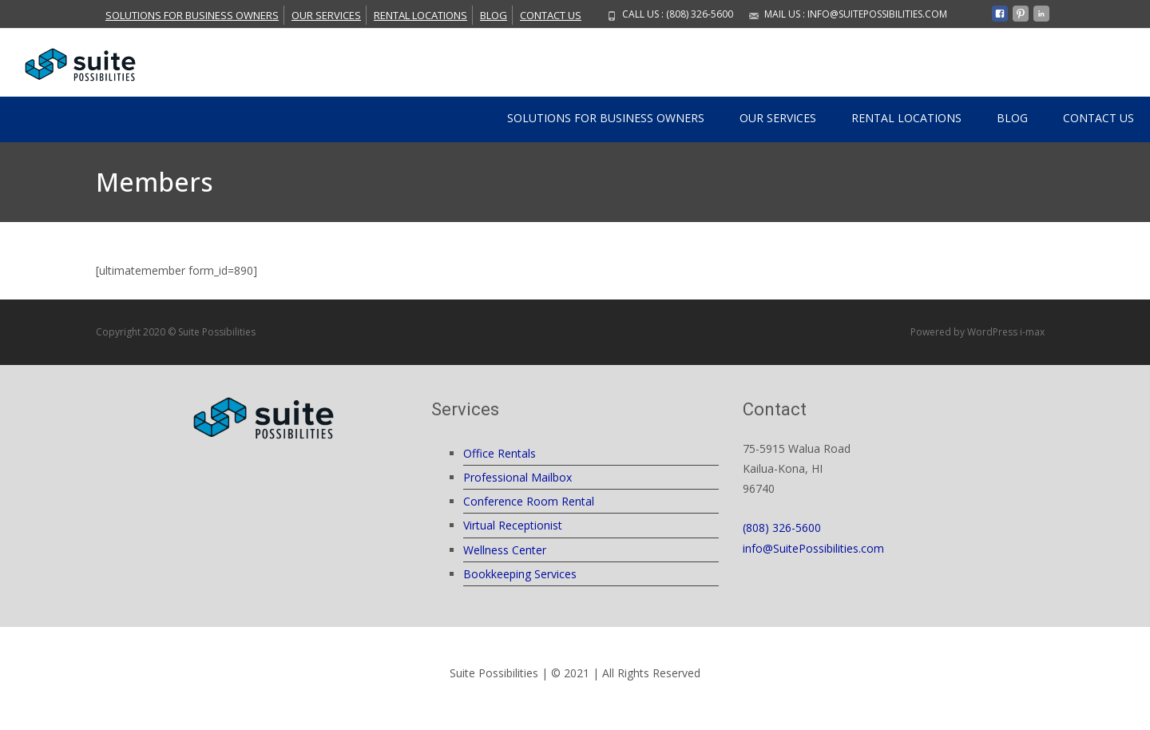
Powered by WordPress (965, 332)
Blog (493, 15)
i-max (1033, 332)
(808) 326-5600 (782, 527)
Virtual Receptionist (512, 525)
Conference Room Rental (528, 501)
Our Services (326, 15)
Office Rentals (499, 453)
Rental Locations (420, 15)
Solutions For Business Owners (192, 15)
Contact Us (550, 15)
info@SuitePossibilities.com (813, 548)
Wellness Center (504, 549)
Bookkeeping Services (520, 573)
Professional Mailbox (517, 477)
